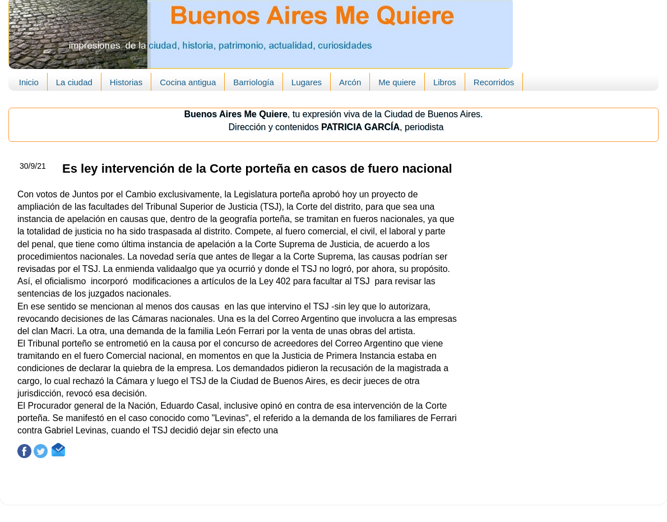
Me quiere (397, 82)
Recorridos (494, 82)
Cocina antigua (188, 82)
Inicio (29, 82)
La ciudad (74, 82)
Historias (126, 82)
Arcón (350, 82)
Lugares (306, 82)
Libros (444, 82)
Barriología (253, 82)
